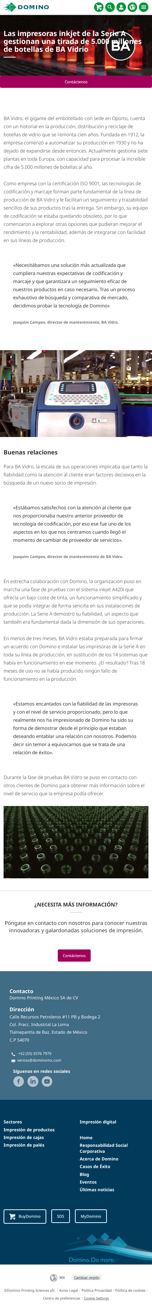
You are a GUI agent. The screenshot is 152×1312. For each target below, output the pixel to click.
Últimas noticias (97, 1189)
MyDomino (91, 1216)
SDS (60, 1216)
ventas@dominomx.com (39, 1060)
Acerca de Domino (99, 1159)
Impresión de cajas (24, 1137)
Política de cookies (130, 1290)
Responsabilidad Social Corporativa (104, 1148)
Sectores (13, 1122)
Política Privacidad (97, 1290)
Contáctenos (76, 81)
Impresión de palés (24, 1145)
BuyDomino (25, 1217)
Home (86, 1137)
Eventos (88, 1182)
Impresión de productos (29, 1130)
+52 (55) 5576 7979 (34, 1053)
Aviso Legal (68, 1290)
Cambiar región (87, 1277)
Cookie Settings (96, 1298)
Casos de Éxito (95, 1167)
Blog (84, 1174)
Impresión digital (98, 1122)
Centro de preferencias (61, 1298)
